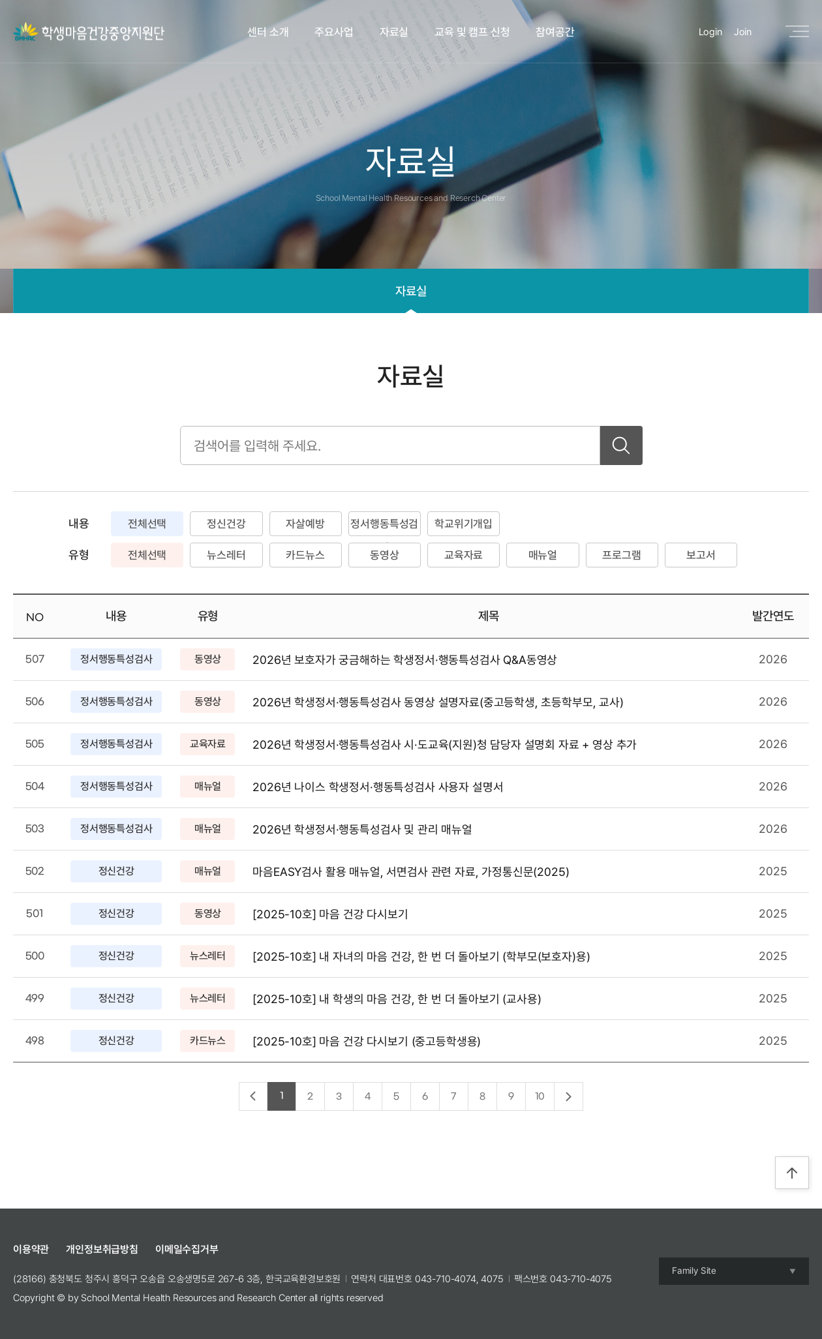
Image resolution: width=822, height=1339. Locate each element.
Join (743, 32)
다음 (569, 1097)
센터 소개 (267, 31)
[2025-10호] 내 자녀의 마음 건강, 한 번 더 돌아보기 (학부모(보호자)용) (421, 956)
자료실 (394, 31)
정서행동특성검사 (384, 526)
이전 (253, 1095)
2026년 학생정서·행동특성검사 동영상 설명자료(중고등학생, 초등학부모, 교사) (438, 702)
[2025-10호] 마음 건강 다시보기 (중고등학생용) (366, 1041)
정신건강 (226, 523)
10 (540, 1096)
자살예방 (305, 523)
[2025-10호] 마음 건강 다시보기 (330, 914)
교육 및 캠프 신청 (472, 31)
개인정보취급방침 (102, 1249)
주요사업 (333, 31)
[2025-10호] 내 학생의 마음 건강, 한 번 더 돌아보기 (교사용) (396, 999)
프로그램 (621, 555)
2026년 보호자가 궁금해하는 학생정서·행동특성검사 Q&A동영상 (404, 660)
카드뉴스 (305, 555)
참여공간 (555, 31)
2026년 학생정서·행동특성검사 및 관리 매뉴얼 (362, 829)
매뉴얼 (543, 555)
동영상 (384, 555)
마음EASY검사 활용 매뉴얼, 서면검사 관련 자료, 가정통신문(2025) (410, 872)
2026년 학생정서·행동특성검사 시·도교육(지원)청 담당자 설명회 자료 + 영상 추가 (444, 744)
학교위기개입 (463, 523)
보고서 (701, 555)
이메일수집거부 (187, 1249)
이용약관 (31, 1249)
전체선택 (147, 523)
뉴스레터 (226, 555)
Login (710, 32)
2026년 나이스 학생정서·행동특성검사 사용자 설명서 (377, 787)
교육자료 (463, 555)
